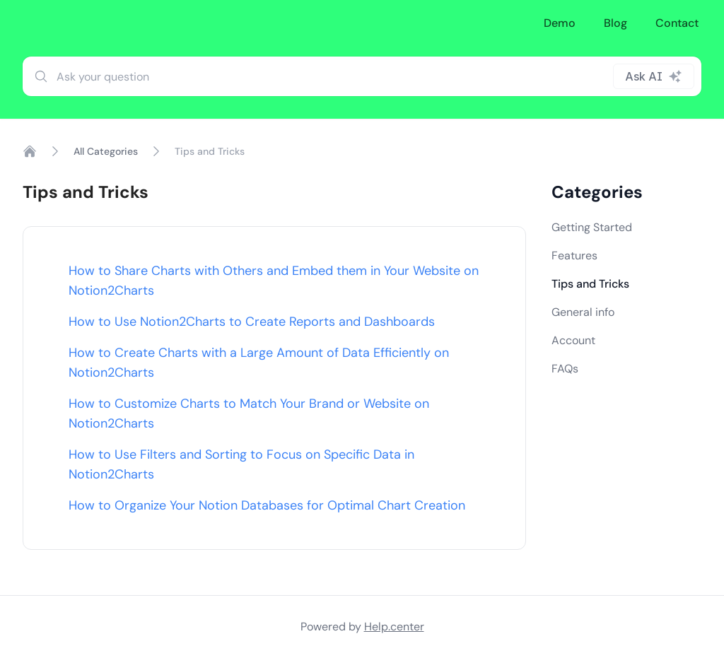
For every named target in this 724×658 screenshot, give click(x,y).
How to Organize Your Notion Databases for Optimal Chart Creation (267, 505)
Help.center (394, 626)
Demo (560, 23)
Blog (615, 23)
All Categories (106, 151)
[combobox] (362, 76)
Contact (677, 23)
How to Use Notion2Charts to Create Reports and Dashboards (252, 321)
